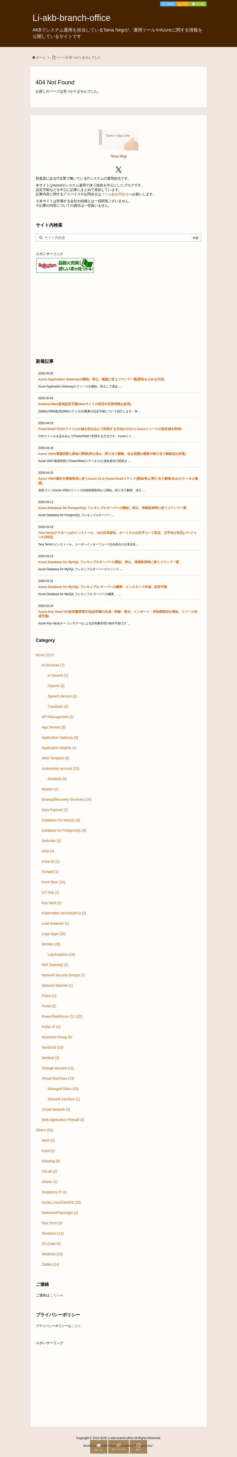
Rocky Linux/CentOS (61, 1202)
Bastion (50, 789)
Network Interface (64, 1099)
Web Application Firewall (63, 1120)
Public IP (51, 1027)
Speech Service (62, 696)
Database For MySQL (61, 820)
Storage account (58, 1068)
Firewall (50, 872)
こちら (55, 1295)
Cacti (48, 1151)
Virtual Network (56, 1109)
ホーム (41, 57)
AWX (48, 1140)
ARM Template (56, 758)
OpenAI (56, 686)
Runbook (57, 779)
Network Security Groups (63, 975)
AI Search (58, 675)
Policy (49, 996)
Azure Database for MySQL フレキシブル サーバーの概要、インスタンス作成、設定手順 (102, 587)
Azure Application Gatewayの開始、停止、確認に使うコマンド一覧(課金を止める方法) (101, 379)
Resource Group (57, 1037)
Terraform (53, 1233)
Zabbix (50, 1264)
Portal (49, 1006)
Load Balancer (55, 923)
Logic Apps (54, 934)
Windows (52, 1254)
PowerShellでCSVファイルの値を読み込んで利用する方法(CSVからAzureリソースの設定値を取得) (110, 429)
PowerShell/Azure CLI (62, 1016)
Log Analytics (61, 954)
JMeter (49, 1182)
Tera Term (52, 1223)
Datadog (51, 1161)
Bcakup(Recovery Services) (66, 799)
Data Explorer (55, 810)
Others (44, 1130)
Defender (51, 841)
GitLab (49, 1171)
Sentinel (50, 1058)
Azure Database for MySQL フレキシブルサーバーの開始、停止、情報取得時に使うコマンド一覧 (108, 562)
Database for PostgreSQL (64, 830)
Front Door (53, 882)
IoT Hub (50, 892)
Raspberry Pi (54, 1192)
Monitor (51, 944)
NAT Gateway (55, 965)
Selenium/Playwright (60, 1213)
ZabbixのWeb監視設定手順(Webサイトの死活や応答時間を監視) (84, 404)
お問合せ (122, 194)
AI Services (53, 665)
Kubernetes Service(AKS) (64, 913)
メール (106, 194)
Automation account (60, 768)
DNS (48, 851)
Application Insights (59, 748)
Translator (58, 706)
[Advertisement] (118, 315)
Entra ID (50, 861)
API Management (57, 717)
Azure (45, 655)
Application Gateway (60, 737)
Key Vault (51, 903)
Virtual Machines (58, 1078)
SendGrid (52, 1047)
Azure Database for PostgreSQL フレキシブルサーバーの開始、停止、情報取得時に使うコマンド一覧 (112, 508)
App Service (54, 727)
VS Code (51, 1244)
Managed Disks (63, 1089)
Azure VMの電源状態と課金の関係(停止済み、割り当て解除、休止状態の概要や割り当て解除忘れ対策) (112, 454)
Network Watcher (57, 985)
